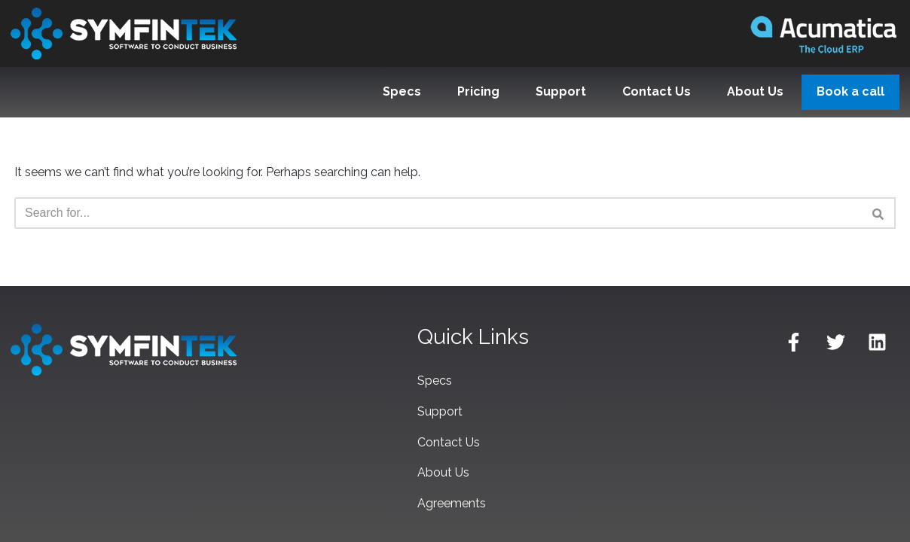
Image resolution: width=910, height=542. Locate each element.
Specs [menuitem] (402, 91)
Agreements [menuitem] (451, 503)
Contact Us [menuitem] (656, 91)
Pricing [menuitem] (478, 91)
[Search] (438, 213)
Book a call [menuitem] (850, 91)
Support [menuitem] (561, 91)
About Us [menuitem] (755, 91)
